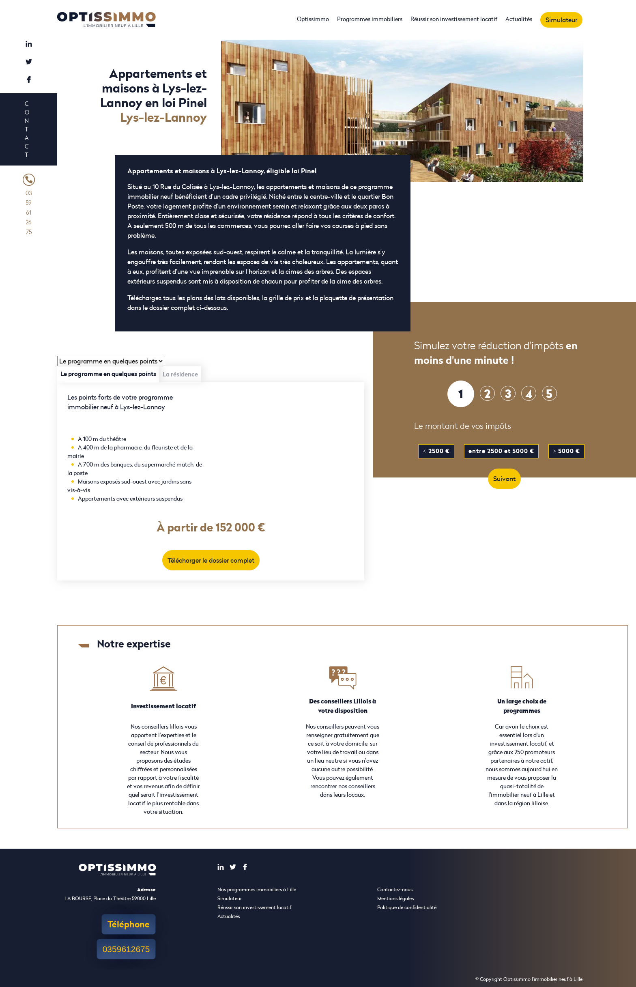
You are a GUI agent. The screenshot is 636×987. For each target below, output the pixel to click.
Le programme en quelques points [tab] (108, 374)
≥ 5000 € (566, 451)
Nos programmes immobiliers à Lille (256, 889)
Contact (27, 129)
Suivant (504, 478)
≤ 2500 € (436, 451)
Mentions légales (395, 898)
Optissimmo (313, 19)
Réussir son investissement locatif (453, 19)
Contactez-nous (395, 889)
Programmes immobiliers (369, 19)
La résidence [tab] (180, 374)
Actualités (518, 19)
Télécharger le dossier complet (211, 560)
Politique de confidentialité (406, 907)
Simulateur (561, 19)
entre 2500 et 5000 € (501, 451)
